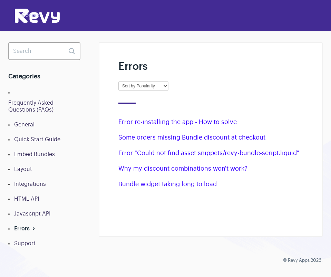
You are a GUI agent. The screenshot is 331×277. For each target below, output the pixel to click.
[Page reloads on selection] (143, 86)
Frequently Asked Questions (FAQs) (30, 106)
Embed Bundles (34, 154)
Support (25, 243)
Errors (25, 228)
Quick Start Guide (37, 139)
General (24, 124)
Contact (31, 15)
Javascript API (32, 213)
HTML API (26, 198)
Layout (23, 169)
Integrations (30, 184)
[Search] (44, 51)
